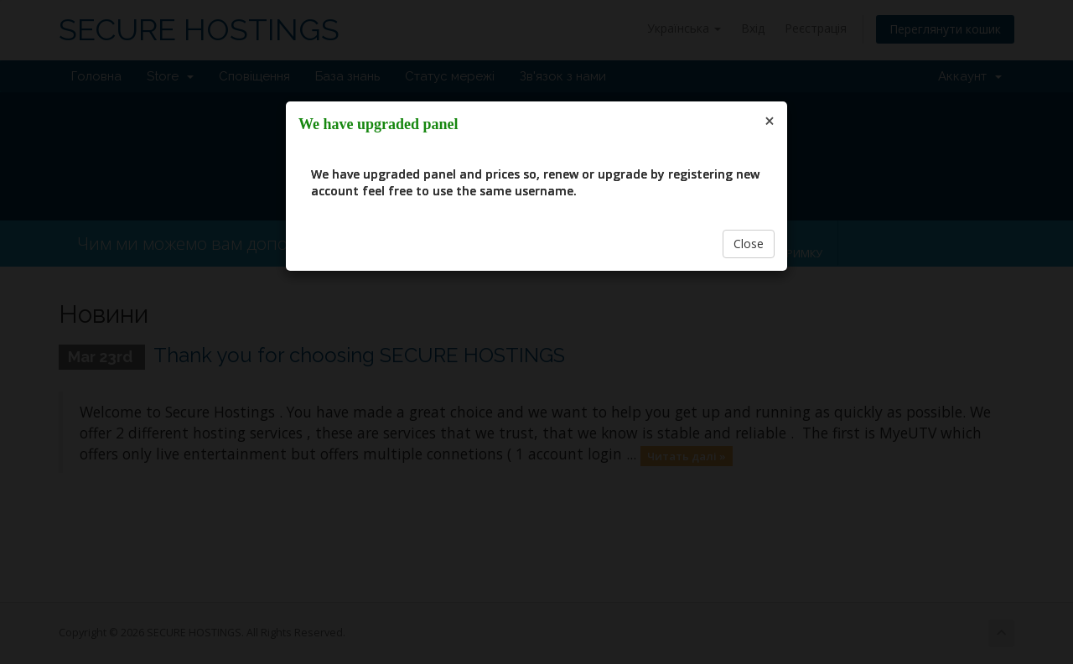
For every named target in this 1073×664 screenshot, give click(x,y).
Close (748, 244)
